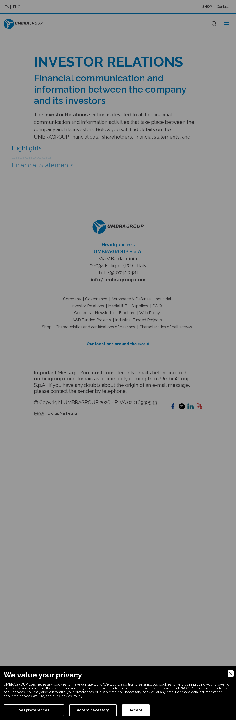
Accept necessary (93, 710)
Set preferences (34, 710)
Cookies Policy (70, 696)
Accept (136, 710)
